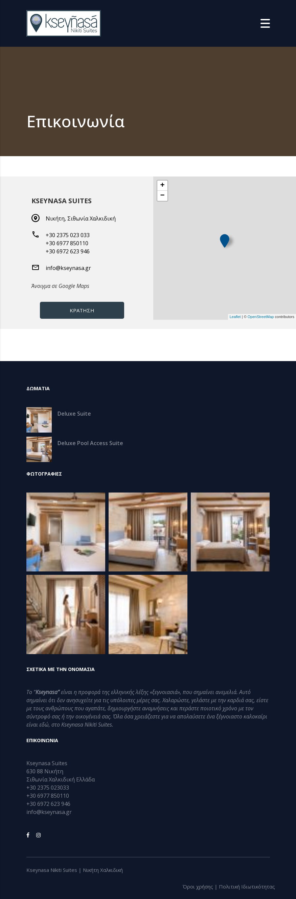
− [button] (162, 196)
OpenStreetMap (261, 317)
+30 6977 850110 (67, 243)
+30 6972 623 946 (68, 251)
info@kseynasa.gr (68, 268)
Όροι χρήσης (198, 886)
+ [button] (162, 186)
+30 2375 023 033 (68, 235)
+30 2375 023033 (47, 787)
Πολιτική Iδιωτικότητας (247, 886)
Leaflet (235, 317)
